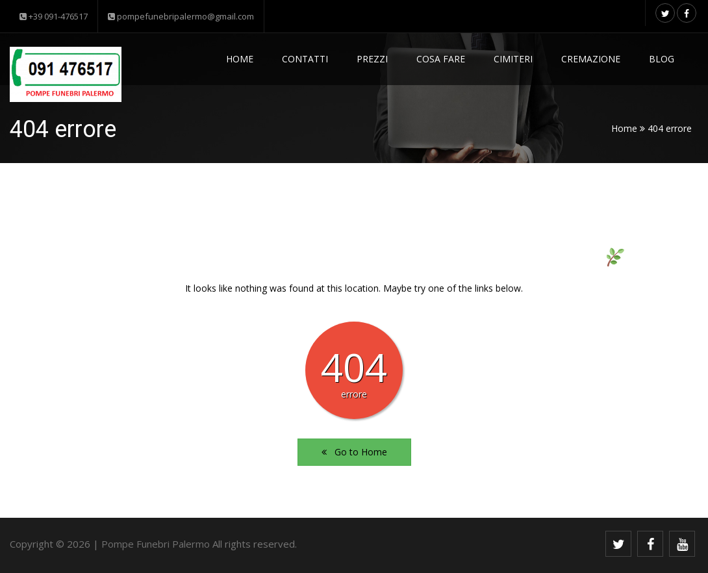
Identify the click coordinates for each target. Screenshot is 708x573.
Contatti (305, 59)
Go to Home (354, 452)
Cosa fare (440, 59)
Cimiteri (513, 59)
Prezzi (372, 59)
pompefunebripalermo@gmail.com (181, 16)
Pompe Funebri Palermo (155, 543)
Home (239, 59)
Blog (661, 59)
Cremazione (590, 59)
